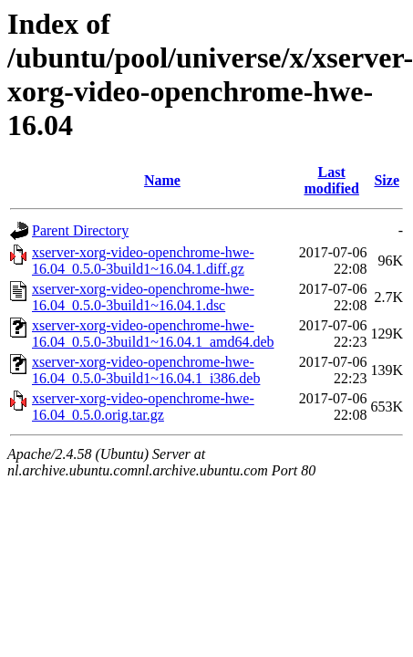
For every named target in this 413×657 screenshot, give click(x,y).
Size (386, 180)
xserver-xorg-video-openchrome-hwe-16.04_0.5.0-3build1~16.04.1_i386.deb (146, 370)
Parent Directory (80, 230)
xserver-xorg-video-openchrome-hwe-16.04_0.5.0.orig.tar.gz (143, 406)
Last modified (331, 180)
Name (162, 180)
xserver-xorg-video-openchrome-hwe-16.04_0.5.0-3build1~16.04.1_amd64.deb (153, 333)
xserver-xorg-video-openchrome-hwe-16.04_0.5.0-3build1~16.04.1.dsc (143, 297)
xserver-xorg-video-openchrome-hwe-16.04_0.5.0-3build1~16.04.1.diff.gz (143, 260)
